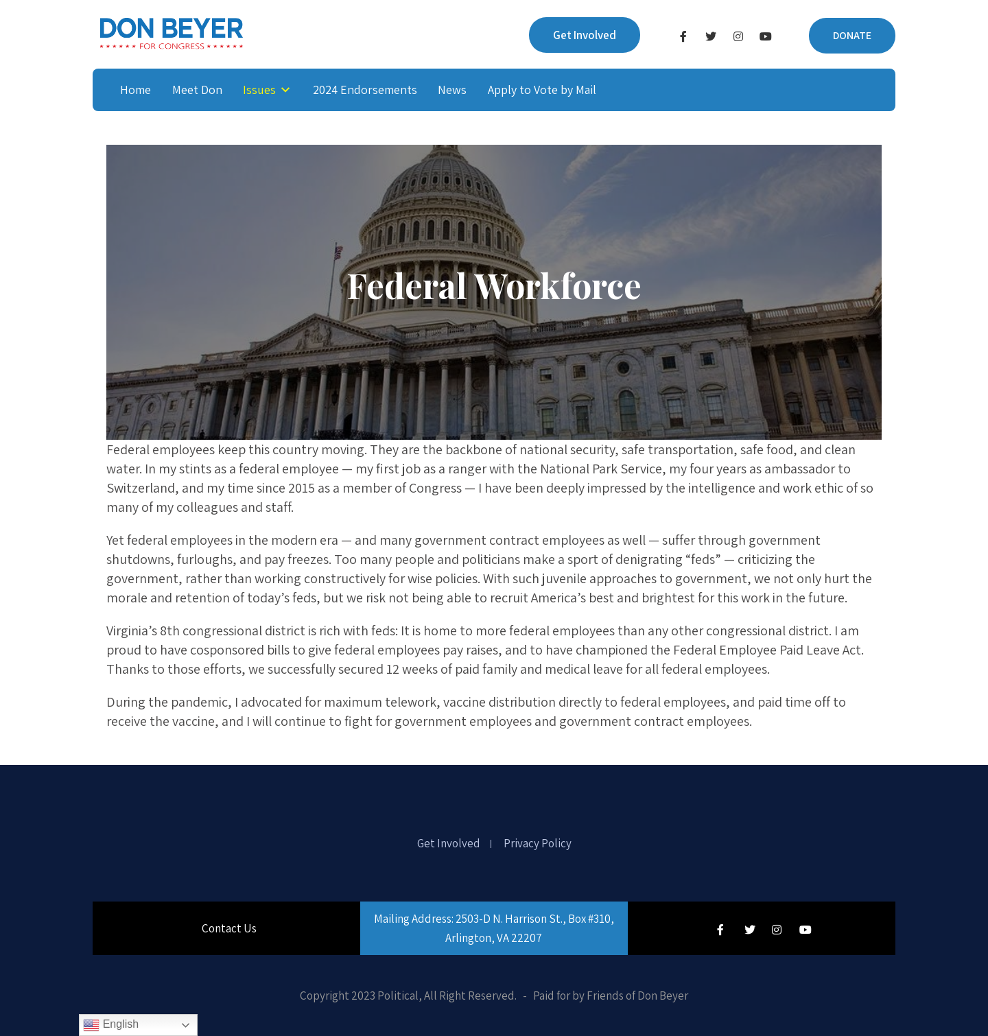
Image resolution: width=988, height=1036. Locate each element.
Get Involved (584, 35)
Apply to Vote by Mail (542, 89)
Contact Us (229, 928)
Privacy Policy (538, 844)
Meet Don (197, 89)
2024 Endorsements (365, 89)
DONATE (852, 35)
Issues (259, 89)
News (452, 89)
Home (135, 89)
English (111, 1025)
